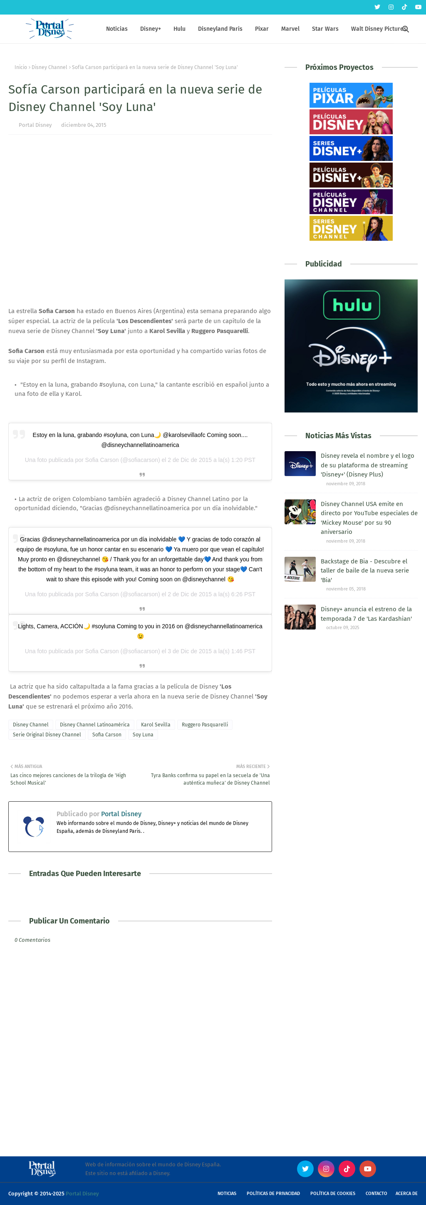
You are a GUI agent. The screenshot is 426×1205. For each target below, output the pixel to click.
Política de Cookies (332, 1193)
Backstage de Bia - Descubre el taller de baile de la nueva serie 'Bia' (365, 571)
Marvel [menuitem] (290, 28)
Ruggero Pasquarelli (205, 725)
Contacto (376, 1193)
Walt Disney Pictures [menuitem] (378, 28)
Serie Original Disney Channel (47, 735)
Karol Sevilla (156, 725)
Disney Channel (49, 67)
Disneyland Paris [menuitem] (220, 28)
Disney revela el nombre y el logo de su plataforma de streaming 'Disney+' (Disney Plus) (367, 465)
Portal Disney (35, 125)
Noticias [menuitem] (117, 28)
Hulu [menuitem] (179, 28)
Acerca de (407, 1193)
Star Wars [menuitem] (325, 28)
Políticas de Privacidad (273, 1193)
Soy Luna (143, 735)
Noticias (227, 1193)
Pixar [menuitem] (262, 28)
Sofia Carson (106, 735)
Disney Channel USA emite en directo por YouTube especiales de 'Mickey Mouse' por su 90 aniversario (369, 518)
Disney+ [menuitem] (150, 28)
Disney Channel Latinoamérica (95, 725)
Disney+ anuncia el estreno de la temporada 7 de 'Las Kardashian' (366, 613)
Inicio (21, 67)
